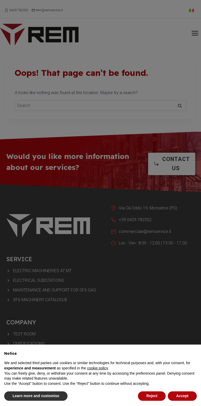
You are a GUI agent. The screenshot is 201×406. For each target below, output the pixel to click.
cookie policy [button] (97, 368)
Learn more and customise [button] (36, 396)
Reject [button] (151, 396)
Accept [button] (182, 396)
